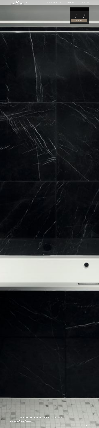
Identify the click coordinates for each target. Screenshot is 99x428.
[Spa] (78, 2)
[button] (75, 15)
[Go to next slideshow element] (88, 425)
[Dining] (60, 2)
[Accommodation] (52, 2)
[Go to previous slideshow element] (84, 425)
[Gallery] (83, 2)
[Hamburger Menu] (87, 2)
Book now (79, 20)
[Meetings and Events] (69, 2)
